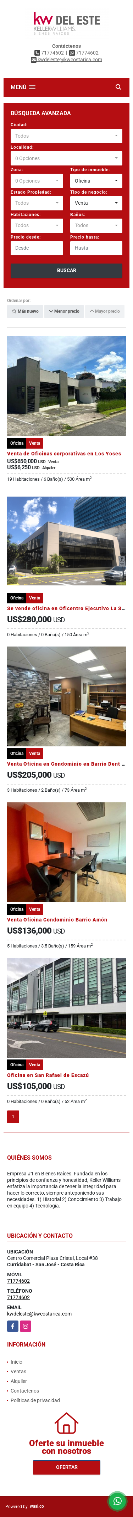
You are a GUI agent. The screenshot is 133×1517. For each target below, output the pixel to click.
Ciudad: (19, 124)
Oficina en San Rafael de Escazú (48, 1075)
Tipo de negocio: (88, 192)
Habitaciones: (26, 214)
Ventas (18, 1371)
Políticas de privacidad (35, 1400)
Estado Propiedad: (31, 192)
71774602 (52, 53)
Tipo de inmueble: (90, 169)
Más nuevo (25, 311)
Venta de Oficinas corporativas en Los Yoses (64, 453)
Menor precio (64, 311)
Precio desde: (26, 237)
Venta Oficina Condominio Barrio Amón (57, 920)
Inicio (16, 1362)
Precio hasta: (84, 237)
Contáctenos (25, 1391)
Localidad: (22, 147)
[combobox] (66, 136)
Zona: (17, 169)
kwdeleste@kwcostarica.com (39, 1314)
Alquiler (19, 1381)
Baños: (77, 214)
